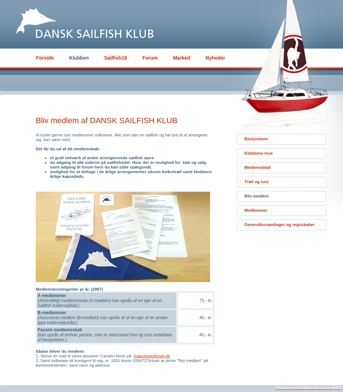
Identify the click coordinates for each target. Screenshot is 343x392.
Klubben (79, 58)
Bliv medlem (256, 196)
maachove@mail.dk (152, 355)
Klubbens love (258, 153)
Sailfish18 (115, 58)
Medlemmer (256, 210)
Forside (45, 58)
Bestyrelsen (256, 138)
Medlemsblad (257, 167)
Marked (181, 58)
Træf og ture (256, 181)
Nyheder (215, 58)
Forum (150, 58)
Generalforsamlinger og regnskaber (279, 224)
